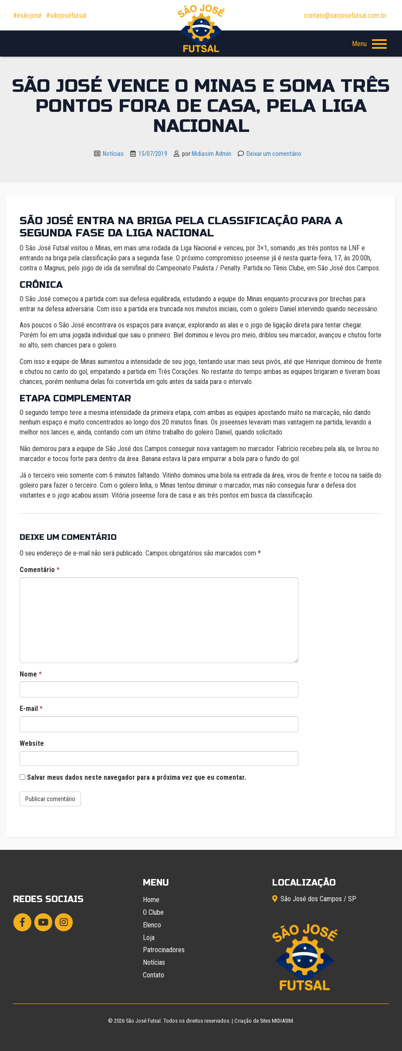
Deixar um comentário (274, 154)
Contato (153, 975)
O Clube (153, 912)
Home (151, 900)
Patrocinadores (164, 950)
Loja (149, 937)
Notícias (113, 154)
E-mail (31, 708)
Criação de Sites (252, 1020)
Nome (31, 674)
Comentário (40, 570)
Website (32, 743)
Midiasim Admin (211, 154)
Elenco (152, 925)
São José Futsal (143, 1020)
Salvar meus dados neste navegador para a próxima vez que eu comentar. (136, 777)
